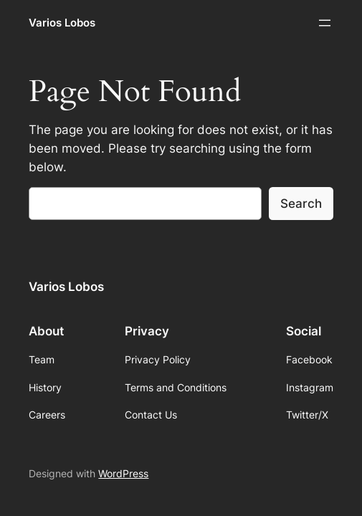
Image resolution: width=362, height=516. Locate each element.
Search (301, 203)
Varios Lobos (62, 22)
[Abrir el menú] (324, 23)
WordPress (123, 473)
